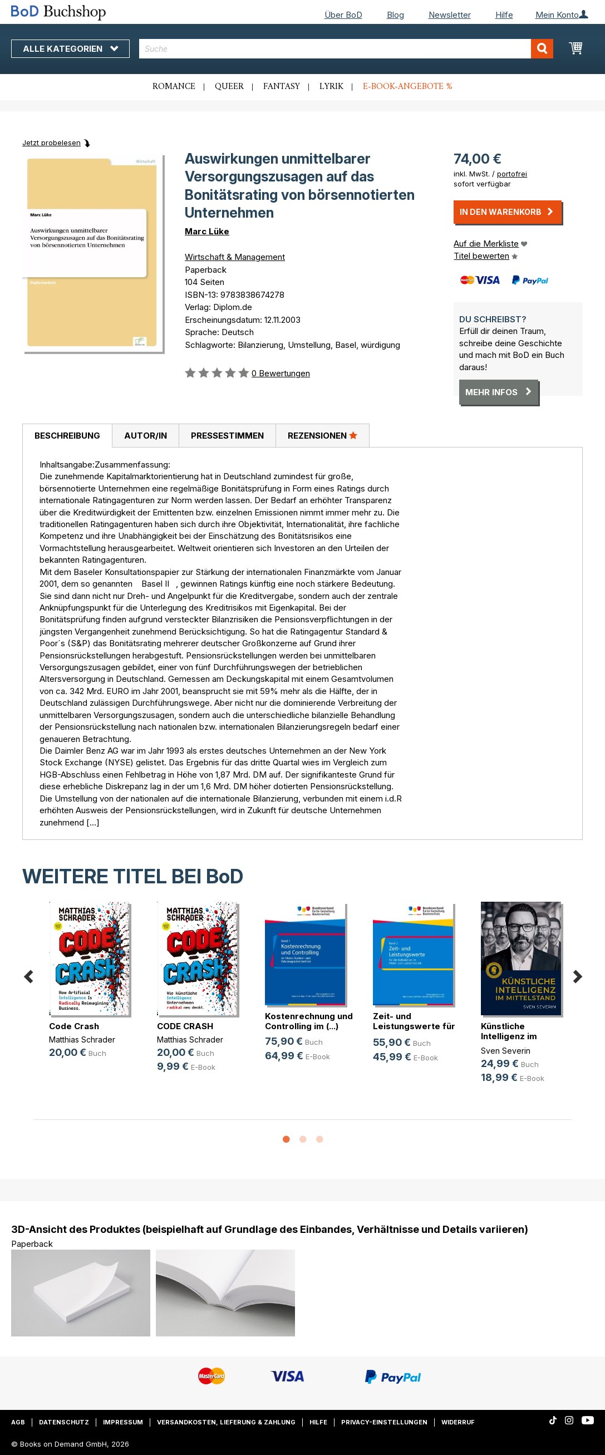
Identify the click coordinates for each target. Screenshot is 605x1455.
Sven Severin (505, 1050)
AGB (18, 1422)
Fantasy (281, 87)
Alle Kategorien (70, 48)
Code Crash (74, 1026)
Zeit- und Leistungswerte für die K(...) (414, 1026)
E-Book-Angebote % (407, 87)
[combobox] (346, 48)
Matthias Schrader (82, 1039)
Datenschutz (64, 1422)
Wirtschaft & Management (235, 257)
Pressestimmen (227, 435)
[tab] (67, 436)
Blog (395, 14)
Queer (229, 87)
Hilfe (504, 14)
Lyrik (331, 87)
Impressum (123, 1422)
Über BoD (343, 14)
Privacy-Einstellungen (384, 1422)
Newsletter (450, 14)
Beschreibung (67, 435)
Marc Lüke (207, 231)
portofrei (512, 173)
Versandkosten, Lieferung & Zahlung (226, 1422)
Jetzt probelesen (51, 142)
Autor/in (145, 435)
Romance (174, 87)
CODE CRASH (185, 1026)
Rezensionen (322, 435)
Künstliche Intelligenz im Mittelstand (509, 1036)
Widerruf (458, 1422)
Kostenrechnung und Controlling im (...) (309, 1021)
